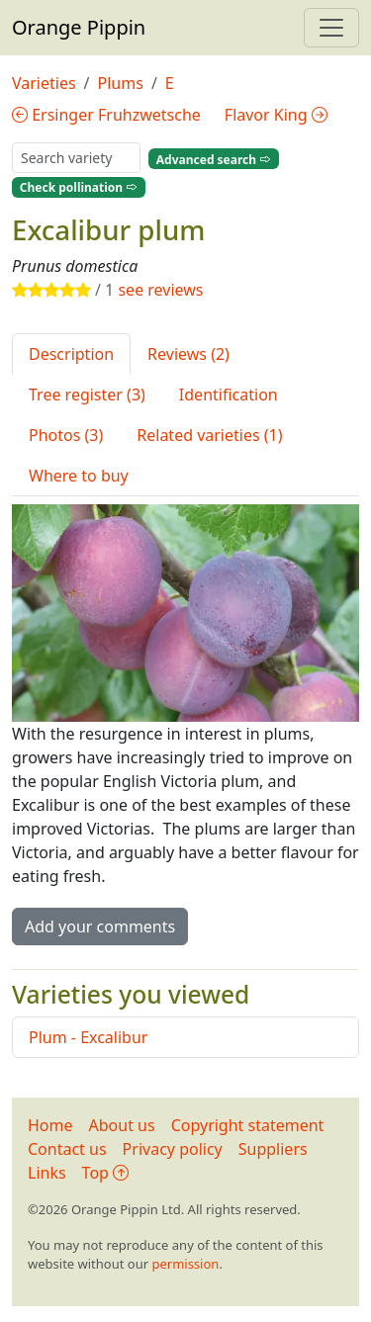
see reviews (160, 290)
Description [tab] (71, 354)
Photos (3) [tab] (66, 435)
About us (122, 1125)
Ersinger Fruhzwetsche (106, 115)
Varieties (44, 83)
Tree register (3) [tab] (87, 394)
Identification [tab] (228, 394)
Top (105, 1173)
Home (50, 1125)
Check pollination (79, 187)
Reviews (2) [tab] (188, 354)
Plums (120, 83)
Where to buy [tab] (79, 475)
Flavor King (276, 115)
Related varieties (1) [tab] (209, 435)
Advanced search (213, 158)
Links (47, 1173)
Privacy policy (173, 1149)
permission (185, 1264)
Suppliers (273, 1149)
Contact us (67, 1149)
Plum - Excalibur (88, 1037)
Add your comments (100, 926)
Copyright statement (248, 1125)
